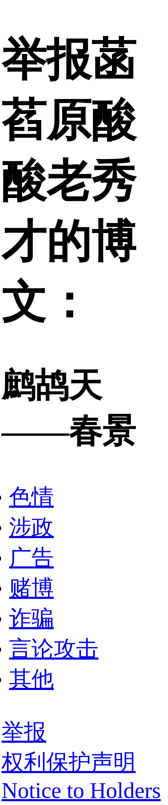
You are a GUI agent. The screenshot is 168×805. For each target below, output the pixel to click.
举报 (24, 732)
